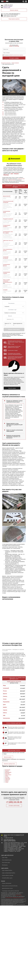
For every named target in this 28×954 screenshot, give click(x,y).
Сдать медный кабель (7, 870)
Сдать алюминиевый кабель (8, 872)
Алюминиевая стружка (6, 272)
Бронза (5, 693)
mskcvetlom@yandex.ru (14, 13)
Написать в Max (6, 7)
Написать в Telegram (7, 6)
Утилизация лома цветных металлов (10, 890)
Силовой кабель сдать (7, 878)
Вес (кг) (10, 316)
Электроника (6, 718)
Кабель (5, 712)
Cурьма (5, 710)
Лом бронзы (5, 865)
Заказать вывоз (12, 388)
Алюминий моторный (5, 257)
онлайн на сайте (21, 178)
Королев (7, 773)
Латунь (5, 690)
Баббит (5, 707)
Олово (4, 699)
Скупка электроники (6, 883)
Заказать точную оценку (14, 329)
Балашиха (7, 769)
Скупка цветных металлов (14, 681)
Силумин (5, 289)
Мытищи (7, 777)
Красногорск (8, 774)
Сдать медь (4, 857)
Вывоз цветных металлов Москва (9, 885)
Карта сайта (19, 895)
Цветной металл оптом (7, 888)
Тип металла (11, 303)
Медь (4, 685)
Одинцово (7, 778)
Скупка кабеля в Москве (7, 875)
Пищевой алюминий (8, 218)
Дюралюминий (6, 196)
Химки (6, 782)
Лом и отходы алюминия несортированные (7, 281)
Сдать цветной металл (7, 855)
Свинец (5, 696)
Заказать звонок (14, 10)
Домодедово (8, 772)
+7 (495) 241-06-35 (8, 5)
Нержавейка (6, 701)
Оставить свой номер (14, 805)
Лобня (6, 776)
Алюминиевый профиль (6, 226)
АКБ (4, 715)
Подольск (7, 779)
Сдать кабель (4, 868)
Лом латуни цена (6, 862)
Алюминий (6, 688)
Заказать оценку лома (9, 763)
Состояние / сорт (12, 309)
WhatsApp (17, 46)
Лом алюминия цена (6, 860)
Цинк (4, 704)
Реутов (7, 780)
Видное (7, 771)
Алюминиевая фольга (6, 265)
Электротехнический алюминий (8, 202)
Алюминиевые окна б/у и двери (8, 232)
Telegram (11, 46)
